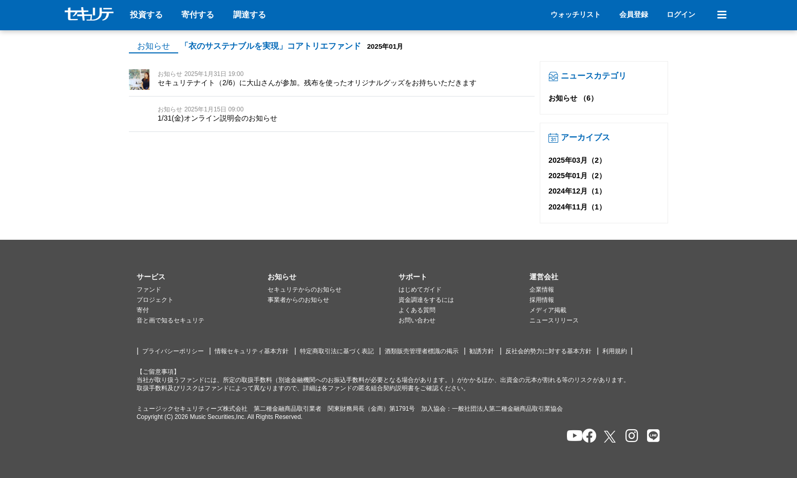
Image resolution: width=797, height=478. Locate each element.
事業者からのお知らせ (298, 299)
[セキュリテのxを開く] (610, 437)
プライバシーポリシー (173, 351)
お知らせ (153, 46)
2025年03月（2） (577, 160)
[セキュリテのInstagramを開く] (629, 437)
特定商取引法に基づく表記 (337, 351)
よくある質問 (416, 310)
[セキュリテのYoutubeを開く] (570, 437)
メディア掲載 (547, 310)
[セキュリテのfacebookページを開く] (586, 437)
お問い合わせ (416, 320)
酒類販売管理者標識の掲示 (422, 351)
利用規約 (614, 351)
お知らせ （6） (573, 98)
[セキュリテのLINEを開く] (651, 437)
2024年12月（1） (577, 191)
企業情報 (541, 289)
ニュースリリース (554, 320)
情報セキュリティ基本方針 (252, 351)
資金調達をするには (426, 299)
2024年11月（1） (577, 207)
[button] (202, 277)
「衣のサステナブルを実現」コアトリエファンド (270, 46)
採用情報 (541, 299)
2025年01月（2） (577, 175)
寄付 (143, 310)
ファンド (149, 289)
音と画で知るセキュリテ (170, 320)
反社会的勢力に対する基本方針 (548, 351)
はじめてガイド (420, 289)
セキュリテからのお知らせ (304, 289)
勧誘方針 (481, 351)
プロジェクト (155, 299)
